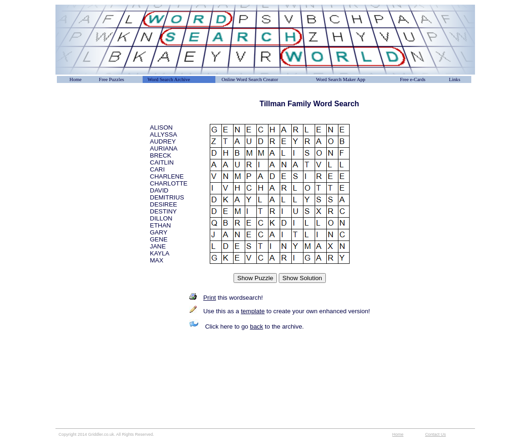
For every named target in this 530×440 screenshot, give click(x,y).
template (253, 311)
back (256, 326)
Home (75, 79)
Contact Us (435, 434)
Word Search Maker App (340, 79)
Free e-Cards (413, 79)
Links (454, 79)
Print (209, 297)
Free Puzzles (111, 79)
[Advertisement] (102, 121)
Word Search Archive (168, 79)
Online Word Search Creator (249, 79)
